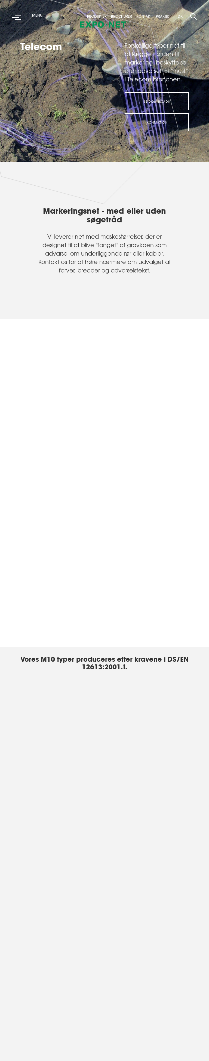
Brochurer (123, 16)
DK (180, 16)
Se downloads (157, 101)
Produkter (98, 16)
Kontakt (145, 16)
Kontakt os (157, 122)
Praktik (162, 16)
